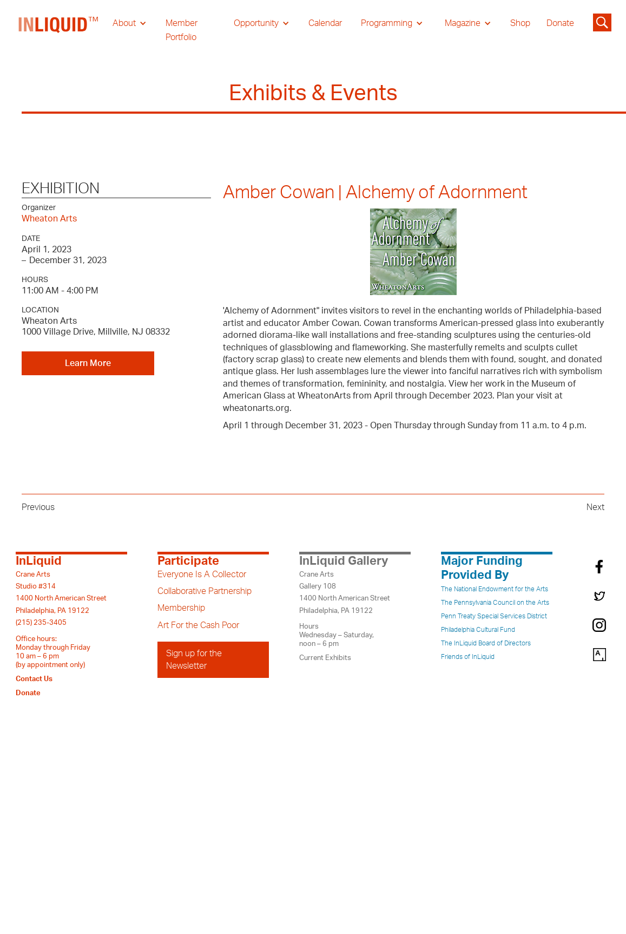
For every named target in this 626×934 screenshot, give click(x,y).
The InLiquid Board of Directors (486, 643)
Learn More (88, 363)
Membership (181, 608)
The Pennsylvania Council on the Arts (495, 602)
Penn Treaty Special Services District (494, 616)
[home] (59, 30)
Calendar (325, 23)
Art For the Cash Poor (198, 625)
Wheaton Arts (49, 218)
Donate (560, 23)
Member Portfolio (181, 30)
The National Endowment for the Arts (494, 589)
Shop (520, 23)
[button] (129, 23)
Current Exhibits (325, 658)
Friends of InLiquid (468, 657)
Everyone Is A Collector (201, 574)
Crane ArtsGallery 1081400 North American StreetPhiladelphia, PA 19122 (344, 592)
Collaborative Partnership (204, 591)
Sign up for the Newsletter (194, 659)
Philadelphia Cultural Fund (478, 629)
